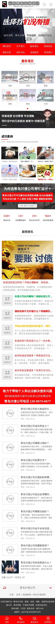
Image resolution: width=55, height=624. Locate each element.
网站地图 (15, 608)
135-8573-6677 (27, 205)
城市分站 (20, 52)
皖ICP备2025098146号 (31, 612)
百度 (23, 608)
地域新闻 (34, 52)
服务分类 (7, 52)
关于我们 (20, 46)
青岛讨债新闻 (39, 594)
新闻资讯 (48, 46)
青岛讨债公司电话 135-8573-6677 (27, 401)
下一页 (14, 577)
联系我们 (48, 52)
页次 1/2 (21, 577)
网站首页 (7, 46)
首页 (18, 594)
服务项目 (34, 46)
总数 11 (5, 577)
